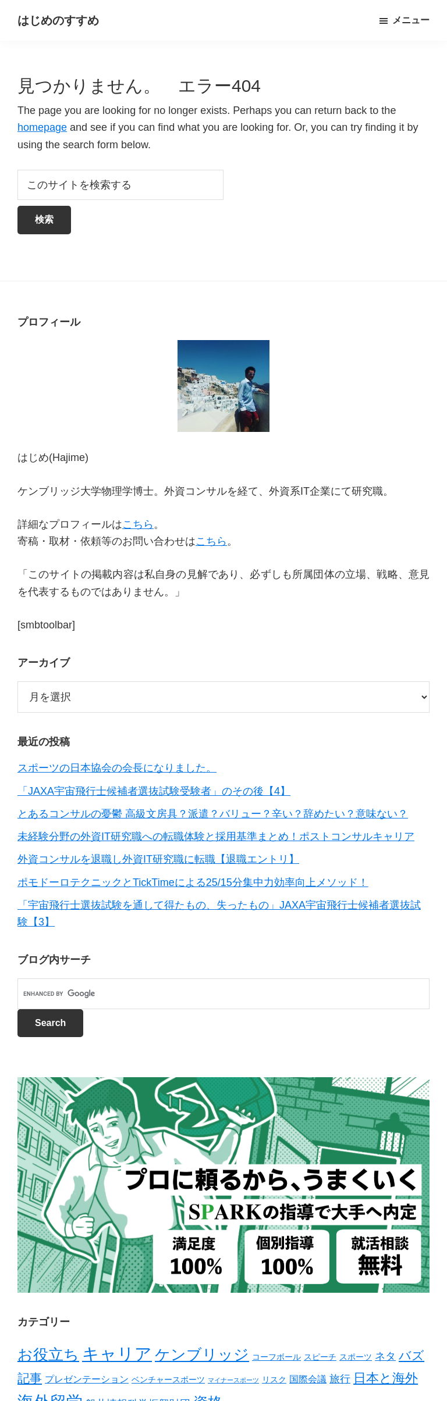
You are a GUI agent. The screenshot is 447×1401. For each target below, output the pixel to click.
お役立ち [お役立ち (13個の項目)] (48, 1354)
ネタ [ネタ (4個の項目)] (385, 1356)
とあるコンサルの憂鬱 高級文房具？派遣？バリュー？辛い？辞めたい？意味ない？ (212, 814)
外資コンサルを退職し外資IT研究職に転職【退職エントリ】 (158, 859)
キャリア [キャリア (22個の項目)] (117, 1353)
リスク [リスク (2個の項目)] (274, 1379)
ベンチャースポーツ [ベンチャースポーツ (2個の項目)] (168, 1379)
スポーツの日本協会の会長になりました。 (117, 768)
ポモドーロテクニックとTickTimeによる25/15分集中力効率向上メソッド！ (192, 882)
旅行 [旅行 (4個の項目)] (339, 1379)
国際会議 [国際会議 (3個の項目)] (308, 1379)
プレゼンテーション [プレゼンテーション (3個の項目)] (87, 1379)
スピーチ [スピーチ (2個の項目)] (320, 1356)
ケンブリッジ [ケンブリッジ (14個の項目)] (202, 1354)
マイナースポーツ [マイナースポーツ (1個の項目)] (233, 1380)
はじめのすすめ (58, 20)
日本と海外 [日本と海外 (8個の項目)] (385, 1378)
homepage (42, 127)
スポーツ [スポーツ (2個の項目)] (355, 1356)
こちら (138, 524)
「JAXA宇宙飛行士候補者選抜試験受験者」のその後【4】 (153, 791)
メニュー (411, 20)
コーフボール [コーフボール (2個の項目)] (276, 1356)
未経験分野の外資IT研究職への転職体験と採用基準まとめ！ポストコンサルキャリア (215, 836)
